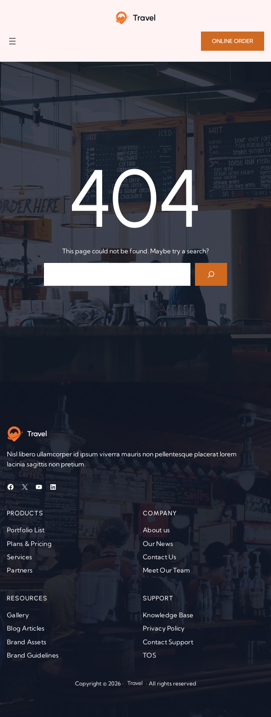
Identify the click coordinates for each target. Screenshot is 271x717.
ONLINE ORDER (232, 40)
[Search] (211, 274)
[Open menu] (12, 41)
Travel (144, 18)
